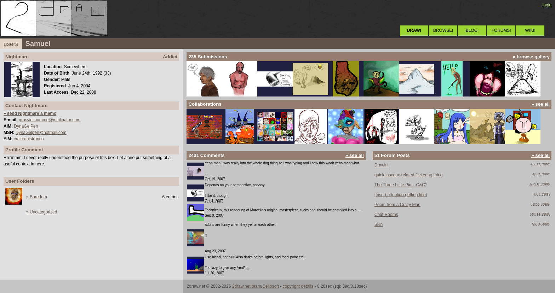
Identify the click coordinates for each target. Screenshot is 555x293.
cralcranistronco (29, 138)
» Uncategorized (41, 212)
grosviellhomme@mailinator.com (49, 119)
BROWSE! (443, 30)
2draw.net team (246, 286)
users (11, 44)
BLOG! (472, 30)
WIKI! (530, 30)
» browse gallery (531, 56)
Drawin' (381, 165)
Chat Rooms (386, 214)
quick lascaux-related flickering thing (408, 174)
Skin (378, 224)
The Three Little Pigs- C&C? (401, 184)
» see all (540, 104)
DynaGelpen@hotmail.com (41, 132)
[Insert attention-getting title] (400, 194)
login (547, 4)
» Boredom (36, 196)
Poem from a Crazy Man (397, 204)
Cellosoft (270, 286)
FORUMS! (501, 30)
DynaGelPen (26, 126)
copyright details (297, 286)
